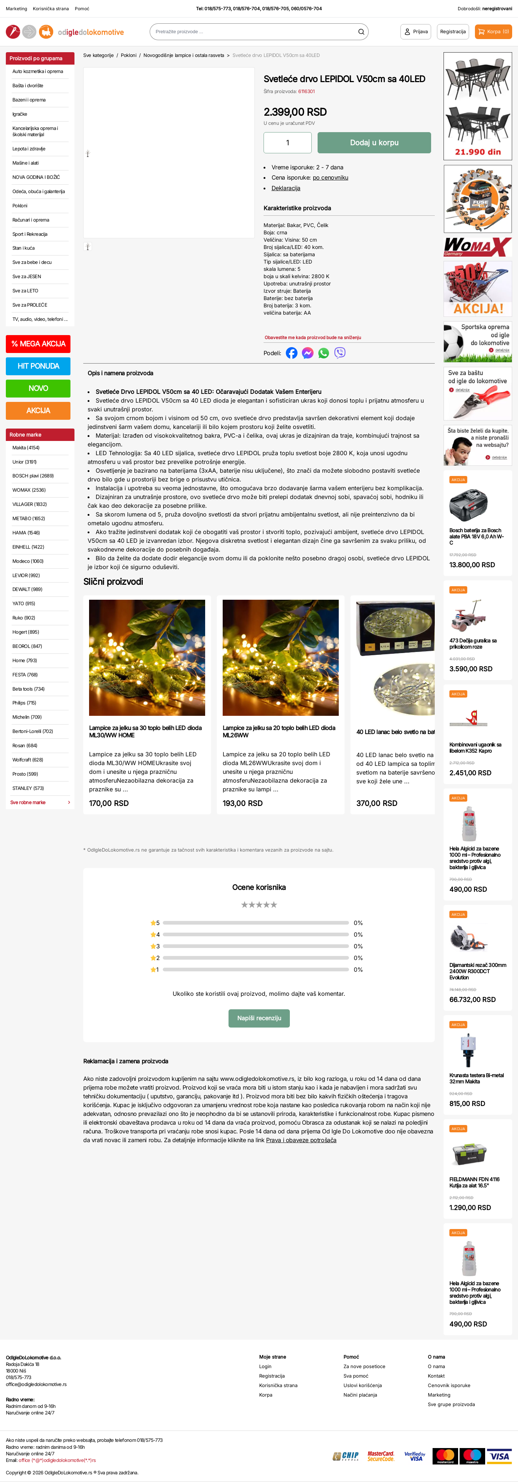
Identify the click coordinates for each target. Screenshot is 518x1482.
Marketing (16, 8)
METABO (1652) (28, 518)
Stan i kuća (23, 248)
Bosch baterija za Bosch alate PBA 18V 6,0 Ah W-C (476, 536)
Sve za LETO (25, 290)
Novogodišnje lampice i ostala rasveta (183, 55)
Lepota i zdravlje (28, 148)
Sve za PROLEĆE (29, 305)
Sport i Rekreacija (29, 234)
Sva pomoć (356, 1376)
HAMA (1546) (26, 532)
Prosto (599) (25, 774)
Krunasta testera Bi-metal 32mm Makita (476, 1078)
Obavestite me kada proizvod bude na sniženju (313, 337)
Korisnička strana (51, 8)
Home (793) (24, 660)
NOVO (38, 388)
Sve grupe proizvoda (451, 1404)
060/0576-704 (306, 8)
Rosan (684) (25, 745)
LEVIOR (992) (26, 575)
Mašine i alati (25, 163)
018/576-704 (246, 8)
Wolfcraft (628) (27, 760)
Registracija (272, 1376)
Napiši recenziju (259, 1018)
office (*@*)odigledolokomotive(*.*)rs (57, 1460)
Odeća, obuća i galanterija (38, 191)
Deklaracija (286, 188)
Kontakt (436, 1376)
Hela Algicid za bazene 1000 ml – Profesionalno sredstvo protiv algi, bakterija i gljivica (474, 857)
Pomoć (82, 8)
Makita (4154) (26, 447)
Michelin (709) (27, 717)
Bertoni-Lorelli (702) (32, 731)
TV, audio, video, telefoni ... (40, 319)
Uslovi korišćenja (363, 1385)
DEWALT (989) (27, 589)
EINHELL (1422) (28, 547)
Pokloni (19, 205)
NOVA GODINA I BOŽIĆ (36, 177)
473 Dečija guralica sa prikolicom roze (473, 643)
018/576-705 (275, 8)
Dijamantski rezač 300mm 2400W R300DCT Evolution (477, 971)
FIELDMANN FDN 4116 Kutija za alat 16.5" (474, 1182)
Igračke (19, 114)
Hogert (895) (25, 632)
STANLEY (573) (28, 788)
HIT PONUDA (38, 366)
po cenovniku (330, 177)
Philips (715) (24, 703)
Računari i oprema (30, 220)
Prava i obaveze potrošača (301, 1140)
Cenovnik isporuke (449, 1385)
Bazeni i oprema (28, 100)
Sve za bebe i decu (31, 262)
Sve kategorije (98, 55)
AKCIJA (38, 410)
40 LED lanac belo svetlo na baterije (400, 732)
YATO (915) (23, 603)
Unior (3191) (24, 462)
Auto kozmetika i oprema (37, 71)
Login (265, 1366)
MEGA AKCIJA (38, 343)
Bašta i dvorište (27, 85)
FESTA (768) (25, 674)
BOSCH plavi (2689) (33, 476)
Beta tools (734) (28, 689)
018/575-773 (217, 8)
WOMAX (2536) (29, 490)
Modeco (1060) (28, 561)
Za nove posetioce (364, 1366)
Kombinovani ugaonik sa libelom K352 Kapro (475, 747)
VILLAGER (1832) (29, 504)
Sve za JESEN (26, 276)
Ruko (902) (23, 618)
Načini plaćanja (360, 1395)
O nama (436, 1366)
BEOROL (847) (27, 646)
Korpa (265, 1395)
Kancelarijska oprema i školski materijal (35, 131)
